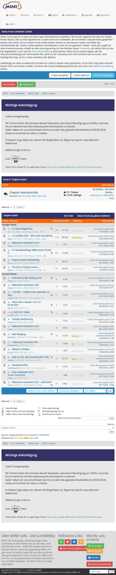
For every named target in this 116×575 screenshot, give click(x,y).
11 (57, 295)
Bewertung (77, 221)
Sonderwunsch (14, 368)
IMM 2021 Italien (22, 312)
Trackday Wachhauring (22, 319)
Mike (34, 196)
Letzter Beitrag (108, 221)
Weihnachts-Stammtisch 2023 (25, 285)
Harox (10, 256)
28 (57, 328)
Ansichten (65, 221)
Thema (5, 221)
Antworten (56, 221)
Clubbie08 (110, 285)
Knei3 (111, 229)
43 (44, 256)
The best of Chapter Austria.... (26, 267)
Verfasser (14, 221)
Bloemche (98, 195)
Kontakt (93, 557)
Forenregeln (95, 546)
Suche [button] (39, 15)
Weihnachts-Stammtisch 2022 (25, 326)
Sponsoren (103, 15)
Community (84, 48)
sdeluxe (11, 360)
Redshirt (110, 252)
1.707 (56, 230)
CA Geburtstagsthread (22, 229)
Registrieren (27, 84)
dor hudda (26, 196)
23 (57, 359)
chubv (38, 196)
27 (57, 336)
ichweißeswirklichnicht (105, 336)
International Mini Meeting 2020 (27, 278)
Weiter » (20, 207)
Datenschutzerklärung (42, 51)
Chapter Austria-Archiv (23, 192)
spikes (10, 270)
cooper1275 (109, 278)
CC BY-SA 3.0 (54, 572)
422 (56, 253)
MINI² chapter (48, 93)
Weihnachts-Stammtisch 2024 (25, 243)
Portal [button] (11, 15)
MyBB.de (23, 570)
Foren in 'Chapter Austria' (15, 179)
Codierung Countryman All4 (25, 342)
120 (43, 239)
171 (41, 232)
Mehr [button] (11, 24)
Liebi (44, 196)
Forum (25, 15)
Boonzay (110, 294)
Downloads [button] (69, 15)
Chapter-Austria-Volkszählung (25, 260)
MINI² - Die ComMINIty (14, 93)
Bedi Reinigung (19, 334)
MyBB (39, 570)
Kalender (87, 15)
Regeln (20, 51)
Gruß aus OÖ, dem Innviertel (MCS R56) (30, 357)
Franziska (110, 365)
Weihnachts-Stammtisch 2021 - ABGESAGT (32, 382)
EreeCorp (33, 572)
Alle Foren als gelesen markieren (76, 548)
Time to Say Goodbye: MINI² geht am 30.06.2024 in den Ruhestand (74, 167)
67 (57, 269)
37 (57, 384)
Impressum (94, 551)
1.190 (56, 237)
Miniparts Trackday (20, 349)
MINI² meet (33, 93)
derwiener (110, 260)
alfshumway (109, 236)
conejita (110, 243)
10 (57, 244)
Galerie (53, 15)
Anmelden (9, 84)
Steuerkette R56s (20, 365)
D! (8, 232)
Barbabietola (13, 345)
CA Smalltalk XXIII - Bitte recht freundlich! (31, 236)
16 (57, 286)
